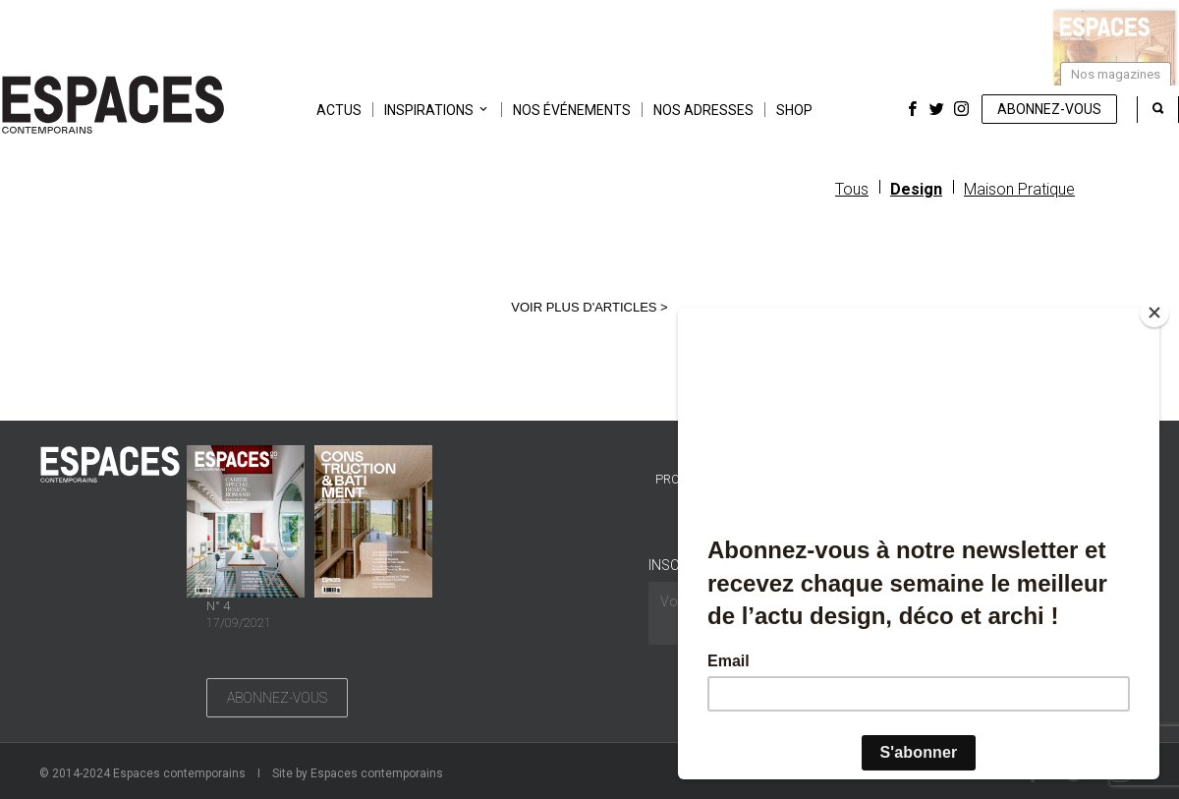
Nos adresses (703, 110)
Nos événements (572, 110)
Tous (852, 189)
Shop (794, 110)
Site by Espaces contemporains (357, 773)
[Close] (1154, 312)
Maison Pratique (1019, 189)
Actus (339, 110)
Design (916, 189)
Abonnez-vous (1049, 109)
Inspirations (429, 110)
